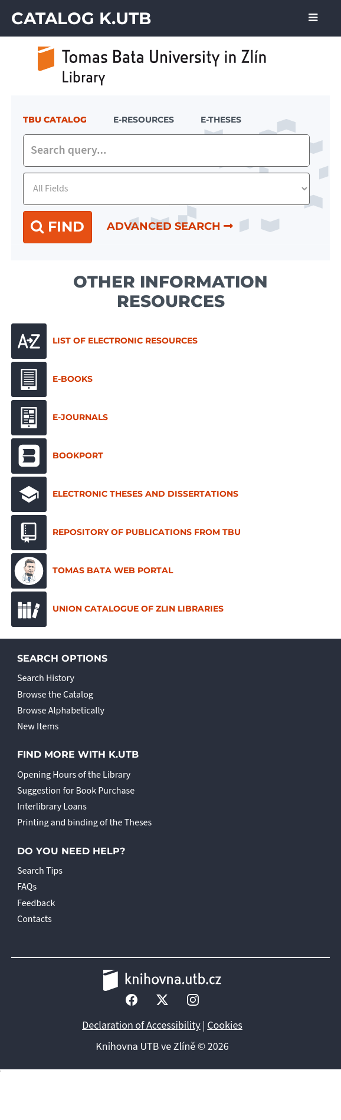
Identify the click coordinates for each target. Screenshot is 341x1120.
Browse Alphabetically (60, 710)
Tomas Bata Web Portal (92, 571)
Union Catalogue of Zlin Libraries (117, 609)
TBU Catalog (55, 119)
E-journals (59, 417)
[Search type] (166, 189)
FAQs (27, 886)
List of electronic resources (104, 341)
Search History (45, 678)
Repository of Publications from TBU (126, 532)
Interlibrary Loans (52, 806)
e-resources (143, 119)
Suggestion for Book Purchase (76, 790)
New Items (37, 726)
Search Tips (40, 870)
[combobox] (166, 150)
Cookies (224, 1025)
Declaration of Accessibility (141, 1025)
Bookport (57, 456)
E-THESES (221, 119)
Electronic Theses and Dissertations (124, 494)
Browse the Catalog (55, 694)
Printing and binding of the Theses (84, 822)
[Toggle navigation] (313, 18)
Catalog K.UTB (81, 18)
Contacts (34, 919)
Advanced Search (170, 226)
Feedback (36, 903)
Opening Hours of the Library (73, 774)
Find (57, 226)
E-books (52, 379)
